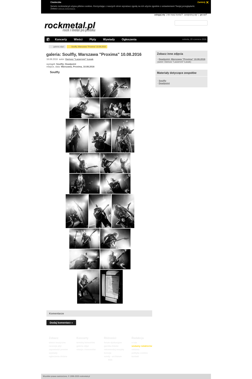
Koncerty (61, 39)
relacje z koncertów (86, 349)
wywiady (53, 353)
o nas (134, 342)
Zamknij (201, 2)
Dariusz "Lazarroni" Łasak (79, 59)
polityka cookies (140, 353)
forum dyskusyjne (113, 342)
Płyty (92, 39)
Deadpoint (164, 83)
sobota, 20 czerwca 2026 (194, 39)
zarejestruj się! (190, 15)
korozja (107, 353)
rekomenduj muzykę (114, 349)
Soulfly (55, 72)
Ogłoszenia (129, 39)
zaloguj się (159, 15)
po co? (203, 15)
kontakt (135, 356)
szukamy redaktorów (142, 346)
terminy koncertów (85, 342)
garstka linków (111, 346)
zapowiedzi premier (58, 349)
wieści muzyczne (57, 342)
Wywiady (109, 39)
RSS (110, 360)
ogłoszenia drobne (58, 356)
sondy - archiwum (113, 356)
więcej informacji (66, 8)
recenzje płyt (55, 346)
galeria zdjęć (58, 47)
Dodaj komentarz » (61, 322)
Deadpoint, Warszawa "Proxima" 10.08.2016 (182, 59)
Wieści (78, 39)
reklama (135, 349)
